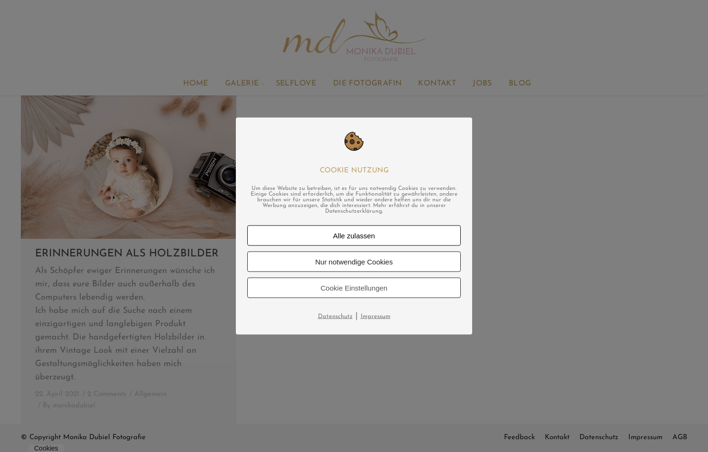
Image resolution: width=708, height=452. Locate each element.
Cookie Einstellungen (354, 288)
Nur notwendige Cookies (353, 262)
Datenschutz (335, 316)
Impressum (376, 316)
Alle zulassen (354, 236)
